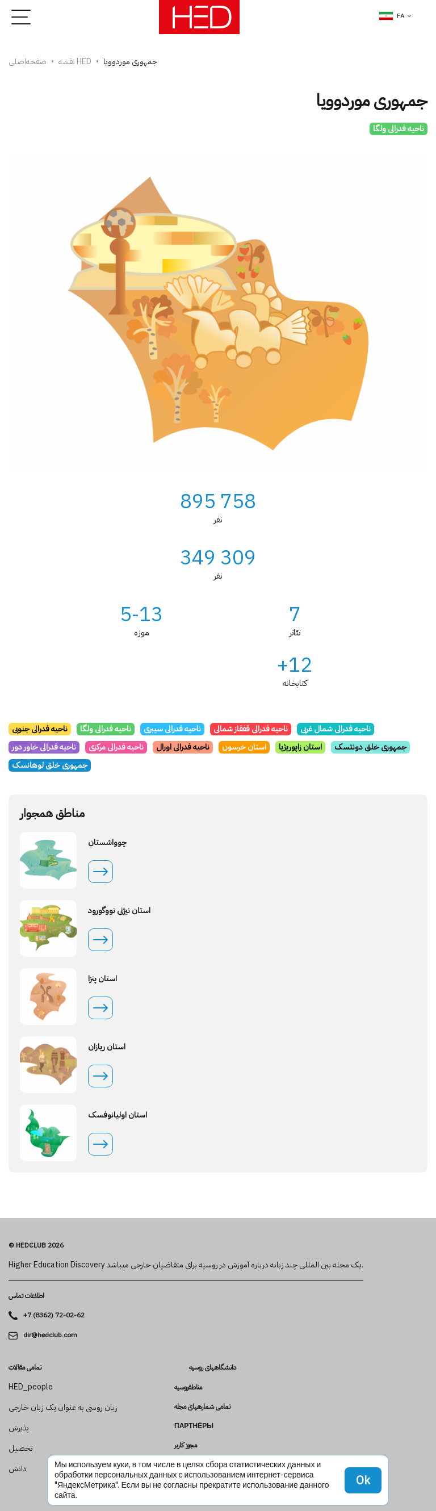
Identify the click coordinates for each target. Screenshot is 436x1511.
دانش (18, 1469)
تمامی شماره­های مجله (202, 1406)
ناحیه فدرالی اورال (182, 747)
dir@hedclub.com (50, 1335)
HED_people (31, 1387)
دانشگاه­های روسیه (212, 1367)
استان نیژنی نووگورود (119, 911)
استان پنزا (102, 979)
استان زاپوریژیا (300, 747)
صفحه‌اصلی (28, 62)
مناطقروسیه (188, 1387)
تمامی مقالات (25, 1367)
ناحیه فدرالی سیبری (172, 729)
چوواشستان (107, 843)
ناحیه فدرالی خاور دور (44, 747)
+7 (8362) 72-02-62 (54, 1315)
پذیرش (19, 1428)
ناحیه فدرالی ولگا (398, 129)
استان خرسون (244, 747)
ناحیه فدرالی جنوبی (40, 729)
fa (392, 16)
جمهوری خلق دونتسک (370, 747)
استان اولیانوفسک (117, 1115)
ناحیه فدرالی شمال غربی (335, 729)
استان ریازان (106, 1047)
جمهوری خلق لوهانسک (49, 765)
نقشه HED (74, 62)
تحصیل (21, 1448)
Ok (363, 1480)
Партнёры (193, 1425)
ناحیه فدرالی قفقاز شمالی (250, 729)
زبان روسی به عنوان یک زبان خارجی (63, 1408)
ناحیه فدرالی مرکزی (116, 747)
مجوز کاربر (185, 1445)
